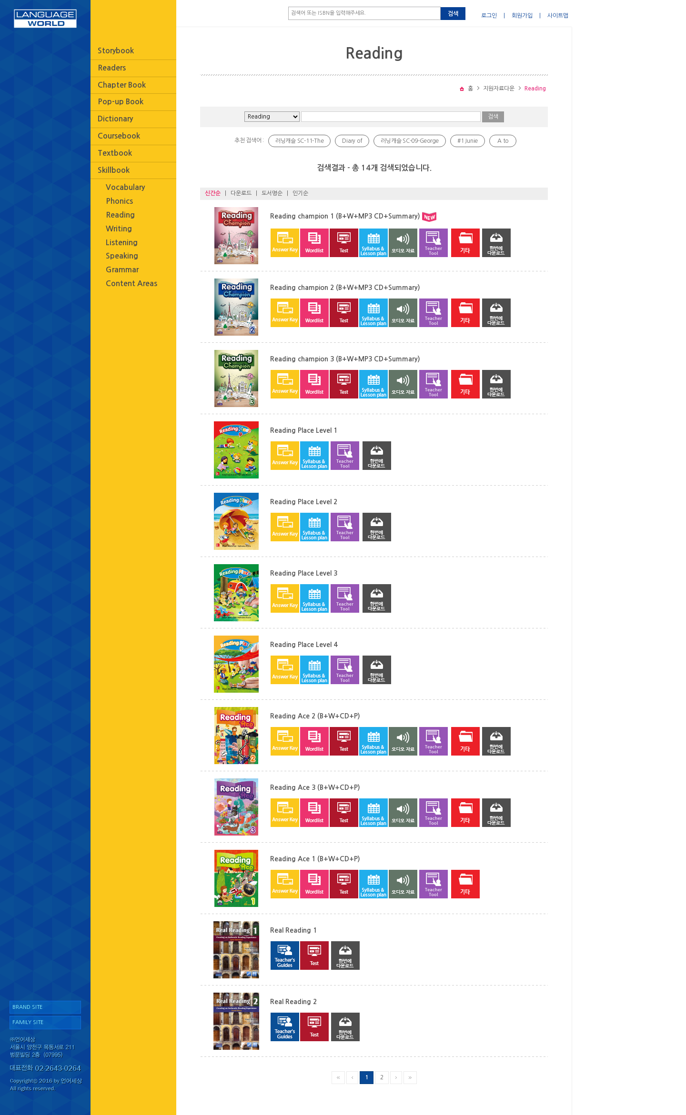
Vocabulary (125, 187)
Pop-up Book (120, 101)
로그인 (489, 16)
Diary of (352, 141)
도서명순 (272, 193)
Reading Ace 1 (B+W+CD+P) (315, 859)
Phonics (119, 201)
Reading (120, 215)
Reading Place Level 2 (303, 501)
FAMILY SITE (27, 1022)
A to (502, 141)
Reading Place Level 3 (303, 573)
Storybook (116, 50)
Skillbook (114, 170)
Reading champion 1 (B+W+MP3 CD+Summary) (345, 216)
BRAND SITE (27, 1007)
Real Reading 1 (293, 930)
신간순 (213, 193)
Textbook (115, 153)
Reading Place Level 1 (303, 430)
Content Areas (131, 283)
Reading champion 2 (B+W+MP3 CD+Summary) (345, 287)
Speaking (122, 255)
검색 (453, 14)
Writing (119, 228)
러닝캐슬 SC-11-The (299, 141)
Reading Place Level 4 (303, 644)
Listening (122, 242)
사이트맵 (557, 16)
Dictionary (115, 118)
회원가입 (522, 16)
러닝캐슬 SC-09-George (410, 141)
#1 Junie (467, 141)
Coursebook (119, 135)
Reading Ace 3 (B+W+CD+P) (315, 787)
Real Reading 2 (293, 1001)
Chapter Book (122, 85)
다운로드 (241, 193)
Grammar (122, 269)
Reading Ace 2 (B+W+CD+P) (315, 716)
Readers (112, 67)
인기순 (300, 193)
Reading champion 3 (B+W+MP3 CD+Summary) (345, 359)
